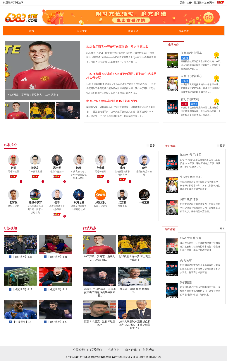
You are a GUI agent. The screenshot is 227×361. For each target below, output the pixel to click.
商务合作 (131, 349)
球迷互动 (133, 31)
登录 (182, 2)
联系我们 (96, 349)
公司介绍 (79, 349)
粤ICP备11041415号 (150, 357)
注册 (189, 2)
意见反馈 (148, 349)
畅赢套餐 (184, 31)
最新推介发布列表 (204, 2)
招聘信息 (113, 349)
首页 (31, 31)
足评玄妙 (82, 31)
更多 (151, 146)
